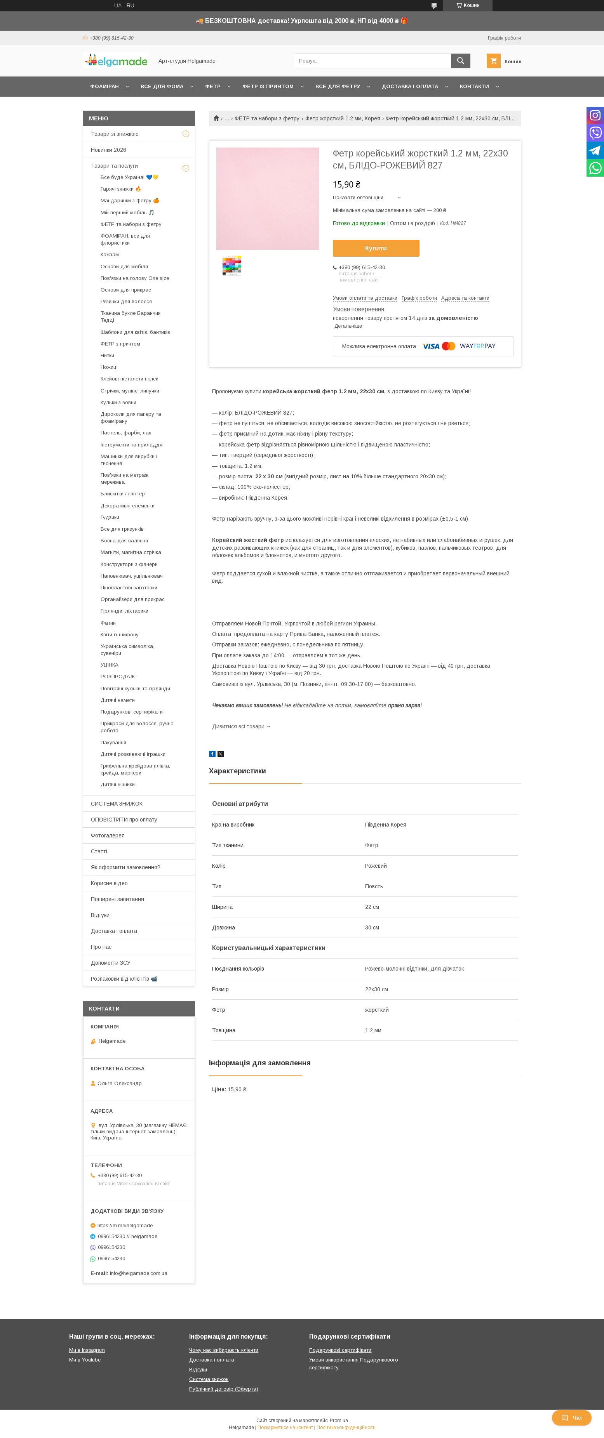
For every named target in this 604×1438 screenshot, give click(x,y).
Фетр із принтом (268, 86)
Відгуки (100, 915)
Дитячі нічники (118, 784)
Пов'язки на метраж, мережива (125, 478)
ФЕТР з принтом (120, 344)
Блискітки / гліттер (123, 494)
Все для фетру (337, 86)
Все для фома (162, 86)
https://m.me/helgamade (125, 1225)
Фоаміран (104, 86)
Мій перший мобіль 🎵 (128, 212)
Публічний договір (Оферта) (223, 1389)
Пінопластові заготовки (129, 587)
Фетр (213, 86)
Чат (571, 1417)
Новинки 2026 (108, 150)
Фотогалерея (108, 835)
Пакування (113, 742)
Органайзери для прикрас (133, 599)
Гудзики (110, 517)
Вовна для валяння (124, 541)
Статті (99, 851)
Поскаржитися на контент (285, 1427)
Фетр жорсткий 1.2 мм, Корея (342, 118)
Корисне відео (109, 883)
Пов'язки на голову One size (135, 278)
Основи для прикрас (126, 290)
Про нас (101, 947)
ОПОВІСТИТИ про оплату (124, 819)
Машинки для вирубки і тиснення (129, 459)
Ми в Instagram (87, 1350)
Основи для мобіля (124, 266)
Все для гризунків (122, 529)
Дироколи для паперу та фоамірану (131, 417)
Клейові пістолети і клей (129, 379)
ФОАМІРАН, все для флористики (125, 239)
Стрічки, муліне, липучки (130, 391)
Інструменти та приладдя (131, 445)
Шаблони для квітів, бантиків (135, 332)
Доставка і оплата (410, 86)
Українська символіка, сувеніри (127, 649)
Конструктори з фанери (129, 564)
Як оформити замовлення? (125, 867)
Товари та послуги (114, 166)
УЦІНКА (109, 665)
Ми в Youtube (85, 1360)
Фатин (108, 623)
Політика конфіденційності (346, 1427)
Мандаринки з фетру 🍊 (130, 200)
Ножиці (109, 367)
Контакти (474, 86)
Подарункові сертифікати (132, 712)
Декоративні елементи (128, 506)
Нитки (107, 355)
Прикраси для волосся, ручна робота (137, 727)
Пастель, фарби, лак (126, 433)
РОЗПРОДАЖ (118, 676)
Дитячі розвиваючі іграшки (133, 754)
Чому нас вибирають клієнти (223, 1350)
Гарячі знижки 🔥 (121, 189)
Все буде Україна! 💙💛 (129, 177)
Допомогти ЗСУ (111, 963)
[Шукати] (460, 61)
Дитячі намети (118, 700)
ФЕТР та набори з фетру (267, 118)
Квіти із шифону (120, 634)
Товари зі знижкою (115, 134)
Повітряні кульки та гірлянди (135, 688)
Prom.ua (339, 1420)
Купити (376, 248)
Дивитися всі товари (238, 726)
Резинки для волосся (126, 301)
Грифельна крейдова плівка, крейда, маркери (135, 769)
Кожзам (110, 254)
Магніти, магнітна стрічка (131, 552)
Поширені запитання (117, 899)
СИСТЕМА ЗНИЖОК (117, 804)
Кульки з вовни (118, 402)
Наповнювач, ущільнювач (132, 576)
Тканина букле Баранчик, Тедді (131, 316)
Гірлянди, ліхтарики (124, 611)
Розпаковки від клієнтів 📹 (124, 979)
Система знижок (208, 1379)
